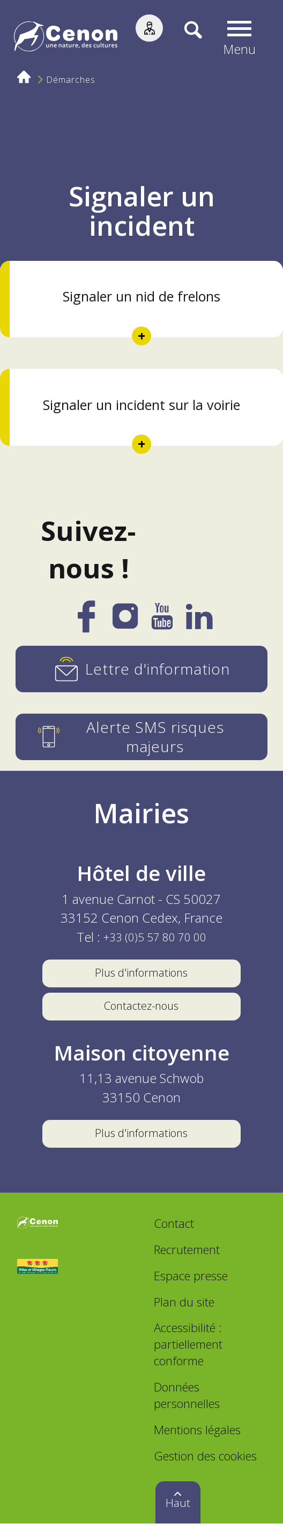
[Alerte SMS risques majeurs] (141, 737)
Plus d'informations (141, 974)
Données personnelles (187, 1411)
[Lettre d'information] (141, 669)
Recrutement (187, 1265)
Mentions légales (197, 1445)
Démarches (73, 81)
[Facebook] (86, 624)
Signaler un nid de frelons (141, 296)
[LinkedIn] (199, 622)
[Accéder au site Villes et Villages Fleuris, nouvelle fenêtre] (37, 1283)
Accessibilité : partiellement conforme (188, 1360)
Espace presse (191, 1291)
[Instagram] (125, 621)
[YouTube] (161, 622)
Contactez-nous (141, 1013)
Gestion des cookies (205, 1471)
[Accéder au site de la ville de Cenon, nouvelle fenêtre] (37, 1240)
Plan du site (184, 1317)
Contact (174, 1239)
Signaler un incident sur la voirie (141, 405)
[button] (241, 38)
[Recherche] (184, 38)
